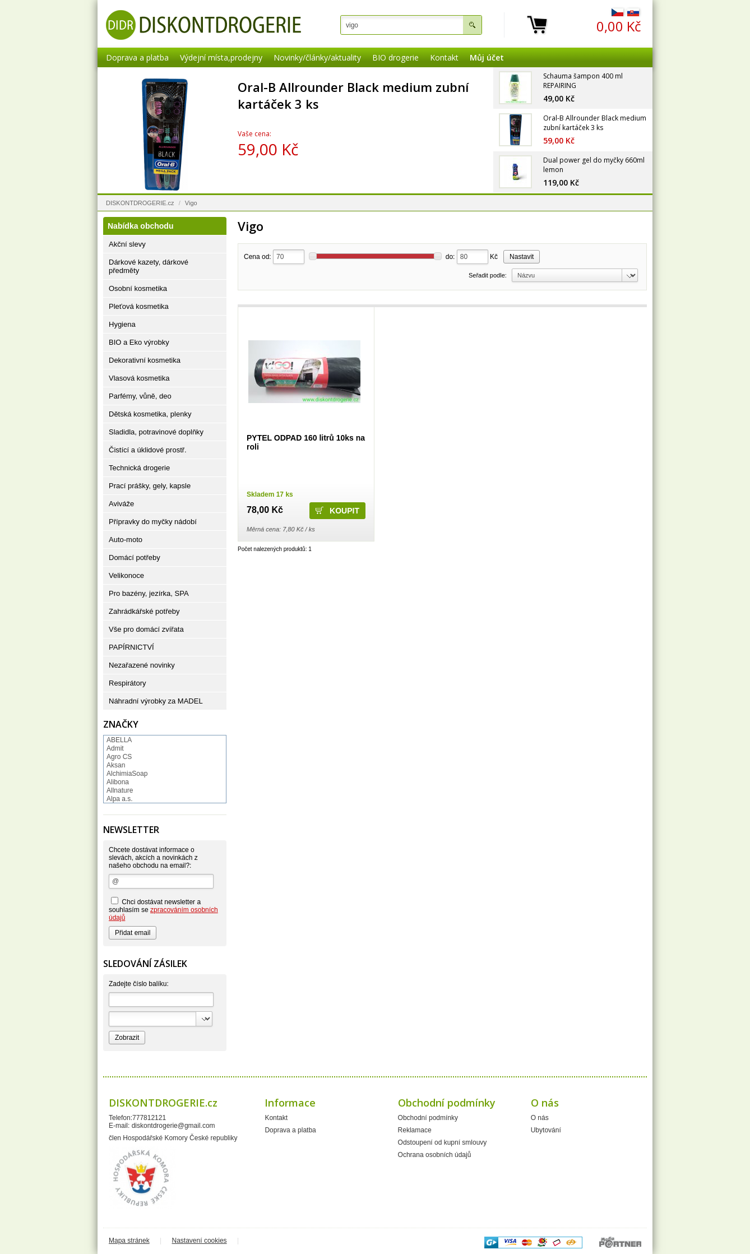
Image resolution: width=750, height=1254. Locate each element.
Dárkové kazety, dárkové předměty (148, 266)
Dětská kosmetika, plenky (150, 414)
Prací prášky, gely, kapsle (150, 486)
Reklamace (415, 1130)
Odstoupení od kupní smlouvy (442, 1142)
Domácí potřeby (134, 557)
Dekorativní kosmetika (144, 360)
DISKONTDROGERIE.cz (140, 203)
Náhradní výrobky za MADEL (156, 701)
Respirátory (127, 683)
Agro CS (119, 757)
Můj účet (487, 57)
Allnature (120, 790)
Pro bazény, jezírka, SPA (149, 593)
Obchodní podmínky (428, 1118)
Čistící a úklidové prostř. (148, 450)
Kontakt (444, 57)
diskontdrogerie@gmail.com (173, 1126)
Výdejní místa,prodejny (221, 57)
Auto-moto (125, 539)
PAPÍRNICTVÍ (131, 647)
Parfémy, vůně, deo (140, 396)
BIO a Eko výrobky (139, 342)
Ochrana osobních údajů (434, 1155)
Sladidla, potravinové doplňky (156, 432)
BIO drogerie (395, 57)
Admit (115, 748)
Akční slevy (127, 244)
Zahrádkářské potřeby (144, 611)
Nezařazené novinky (142, 665)
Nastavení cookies (199, 1240)
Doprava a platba (137, 57)
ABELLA (119, 740)
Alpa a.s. (120, 799)
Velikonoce (126, 575)
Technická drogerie (139, 468)
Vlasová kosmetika (139, 378)
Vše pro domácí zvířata (146, 629)
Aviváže (121, 503)
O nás (540, 1118)
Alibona (118, 782)
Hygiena (122, 324)
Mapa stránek (129, 1240)
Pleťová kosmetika (139, 306)
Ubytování (546, 1130)
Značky (120, 724)
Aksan (116, 765)
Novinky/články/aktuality (317, 57)
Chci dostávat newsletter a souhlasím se (163, 909)
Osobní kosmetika (138, 288)
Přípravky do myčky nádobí (153, 521)
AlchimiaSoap (127, 774)
